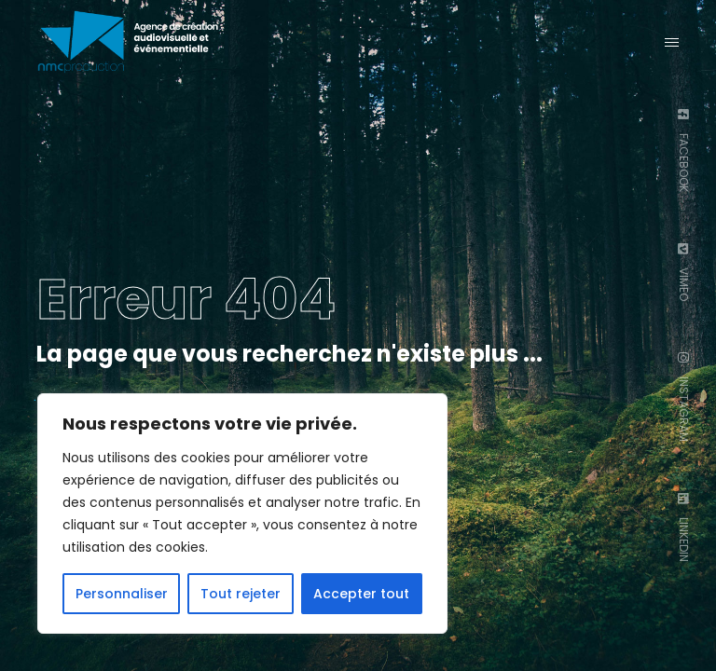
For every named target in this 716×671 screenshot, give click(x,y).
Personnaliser (122, 593)
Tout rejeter (240, 593)
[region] (242, 513)
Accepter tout (361, 593)
